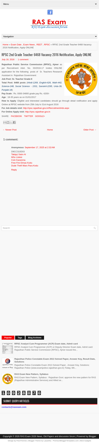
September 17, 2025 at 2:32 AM (40, 147)
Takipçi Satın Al (18, 154)
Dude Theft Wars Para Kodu (24, 165)
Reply (14, 170)
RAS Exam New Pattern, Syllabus (31, 374)
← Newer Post (10, 129)
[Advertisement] (26, 282)
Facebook (16, 116)
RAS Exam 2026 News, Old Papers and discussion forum (47, 436)
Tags (20, 338)
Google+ (40, 116)
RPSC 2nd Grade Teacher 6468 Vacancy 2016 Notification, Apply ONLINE (46, 54)
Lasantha (47, 441)
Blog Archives (34, 338)
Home (5, 44)
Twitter (28, 116)
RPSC (47, 44)
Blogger (92, 436)
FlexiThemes (21, 441)
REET (39, 44)
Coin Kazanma (18, 160)
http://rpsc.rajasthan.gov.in (37, 111)
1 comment (23, 59)
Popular (8, 338)
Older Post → (89, 129)
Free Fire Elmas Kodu (21, 163)
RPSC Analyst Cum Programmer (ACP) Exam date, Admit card (46, 343)
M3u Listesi (16, 157)
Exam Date (16, 44)
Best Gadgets (85, 441)
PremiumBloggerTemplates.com (66, 441)
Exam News (29, 44)
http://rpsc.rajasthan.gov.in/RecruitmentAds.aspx (46, 108)
